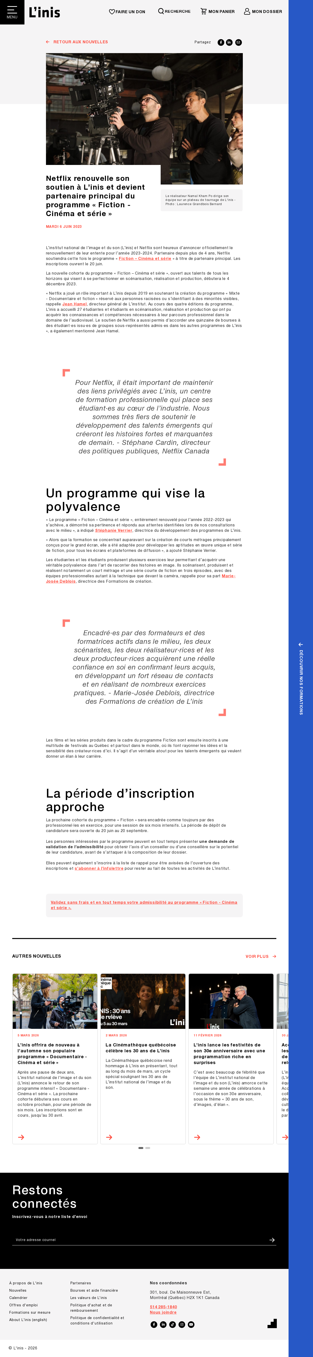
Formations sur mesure (30, 1312)
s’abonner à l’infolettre (99, 868)
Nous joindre (163, 1312)
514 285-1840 (163, 1307)
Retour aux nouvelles (80, 42)
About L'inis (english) (28, 1320)
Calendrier (18, 1298)
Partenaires (80, 1283)
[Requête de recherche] (177, 11)
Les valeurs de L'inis (88, 1298)
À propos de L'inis (26, 1283)
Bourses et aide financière (94, 1290)
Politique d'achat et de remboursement (91, 1308)
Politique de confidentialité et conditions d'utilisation (97, 1321)
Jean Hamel (74, 304)
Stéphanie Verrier (114, 531)
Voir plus (258, 957)
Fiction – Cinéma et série (145, 259)
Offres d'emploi (23, 1305)
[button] (140, 1148)
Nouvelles (18, 1290)
